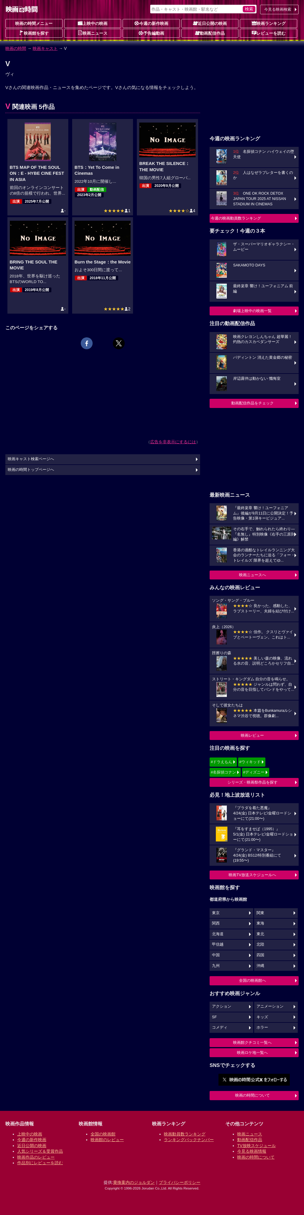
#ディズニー (254, 772)
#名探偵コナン (223, 772)
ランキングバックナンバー (189, 1139)
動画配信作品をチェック (252, 403)
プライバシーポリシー (179, 1182)
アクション (221, 1006)
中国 (216, 955)
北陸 (260, 944)
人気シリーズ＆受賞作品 (40, 1151)
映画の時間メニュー (34, 23)
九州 (216, 966)
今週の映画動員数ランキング (236, 218)
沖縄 (260, 966)
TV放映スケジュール (256, 1145)
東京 (216, 913)
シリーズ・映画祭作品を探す (252, 782)
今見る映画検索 (277, 9)
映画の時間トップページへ (31, 470)
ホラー (262, 1027)
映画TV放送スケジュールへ (252, 875)
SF (214, 1017)
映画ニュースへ (252, 575)
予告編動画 (151, 33)
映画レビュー (252, 735)
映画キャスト (45, 48)
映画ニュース (92, 33)
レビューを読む (269, 33)
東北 (260, 934)
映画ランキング (269, 23)
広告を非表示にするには (173, 441)
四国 (260, 955)
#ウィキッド (250, 762)
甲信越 (218, 944)
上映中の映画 (92, 23)
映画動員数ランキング (184, 1134)
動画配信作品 (210, 33)
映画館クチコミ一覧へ (252, 1042)
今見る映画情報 (251, 1151)
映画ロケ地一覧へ (252, 1052)
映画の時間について (252, 1095)
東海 (260, 923)
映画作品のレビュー (36, 1157)
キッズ (262, 1017)
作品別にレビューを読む (40, 1162)
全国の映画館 (103, 1134)
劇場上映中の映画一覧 (252, 311)
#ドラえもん (221, 762)
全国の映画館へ (252, 980)
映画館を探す (34, 33)
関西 (216, 923)
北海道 (218, 934)
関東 (260, 913)
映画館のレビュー (107, 1139)
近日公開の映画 (210, 23)
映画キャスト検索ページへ (31, 459)
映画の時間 (15, 48)
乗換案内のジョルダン (134, 1182)
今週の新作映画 (151, 23)
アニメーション (270, 1006)
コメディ (219, 1027)
